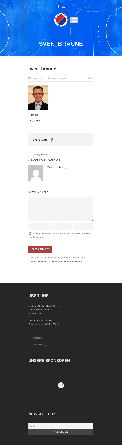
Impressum (38, 338)
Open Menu (74, 20)
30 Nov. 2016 (38, 78)
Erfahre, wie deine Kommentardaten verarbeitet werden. (55, 261)
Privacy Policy (39, 344)
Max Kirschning (59, 78)
